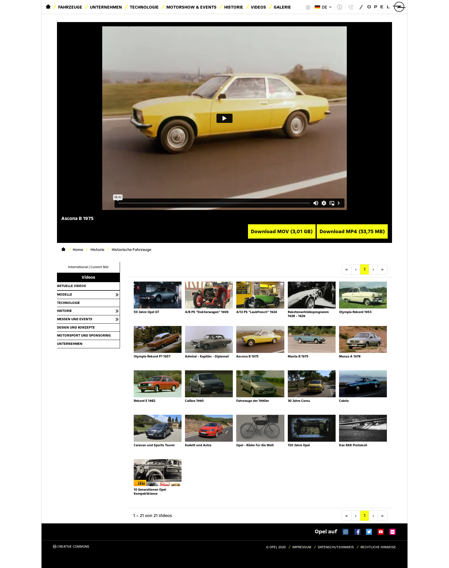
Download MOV (282, 231)
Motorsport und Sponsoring (84, 335)
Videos (258, 7)
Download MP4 (352, 231)
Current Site (99, 267)
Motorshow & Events (191, 7)
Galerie (282, 7)
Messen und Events (74, 319)
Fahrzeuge (70, 7)
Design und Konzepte (76, 327)
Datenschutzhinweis (336, 547)
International (78, 267)
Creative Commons (71, 547)
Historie (233, 7)
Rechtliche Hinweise (378, 547)
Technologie (144, 7)
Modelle (64, 294)
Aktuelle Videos (71, 286)
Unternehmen (106, 7)
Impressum (301, 547)
